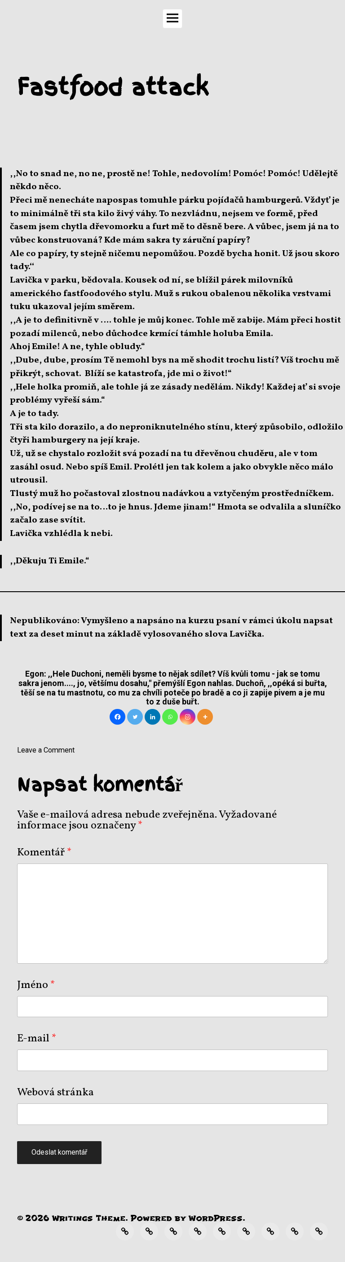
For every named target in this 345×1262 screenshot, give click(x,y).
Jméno (36, 985)
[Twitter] (135, 717)
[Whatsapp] (170, 717)
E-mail (37, 1038)
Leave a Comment (46, 750)
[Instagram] (187, 717)
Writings (72, 1218)
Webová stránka (55, 1092)
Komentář (44, 852)
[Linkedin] (152, 717)
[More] (205, 717)
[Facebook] (117, 717)
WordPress (216, 1218)
